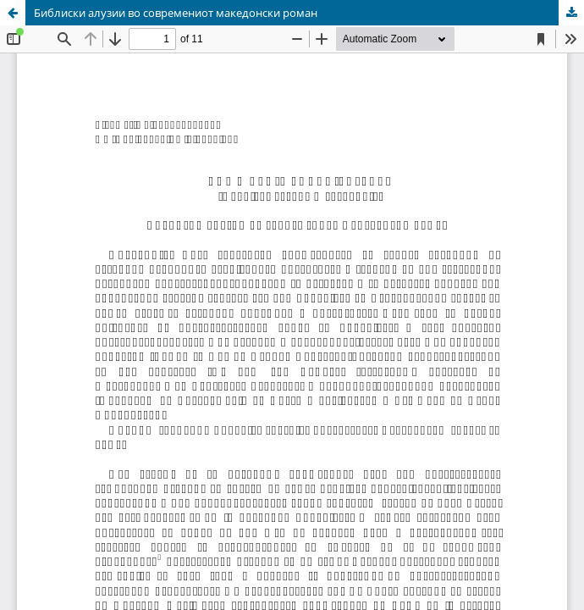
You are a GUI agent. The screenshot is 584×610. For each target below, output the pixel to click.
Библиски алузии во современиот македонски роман (175, 12)
